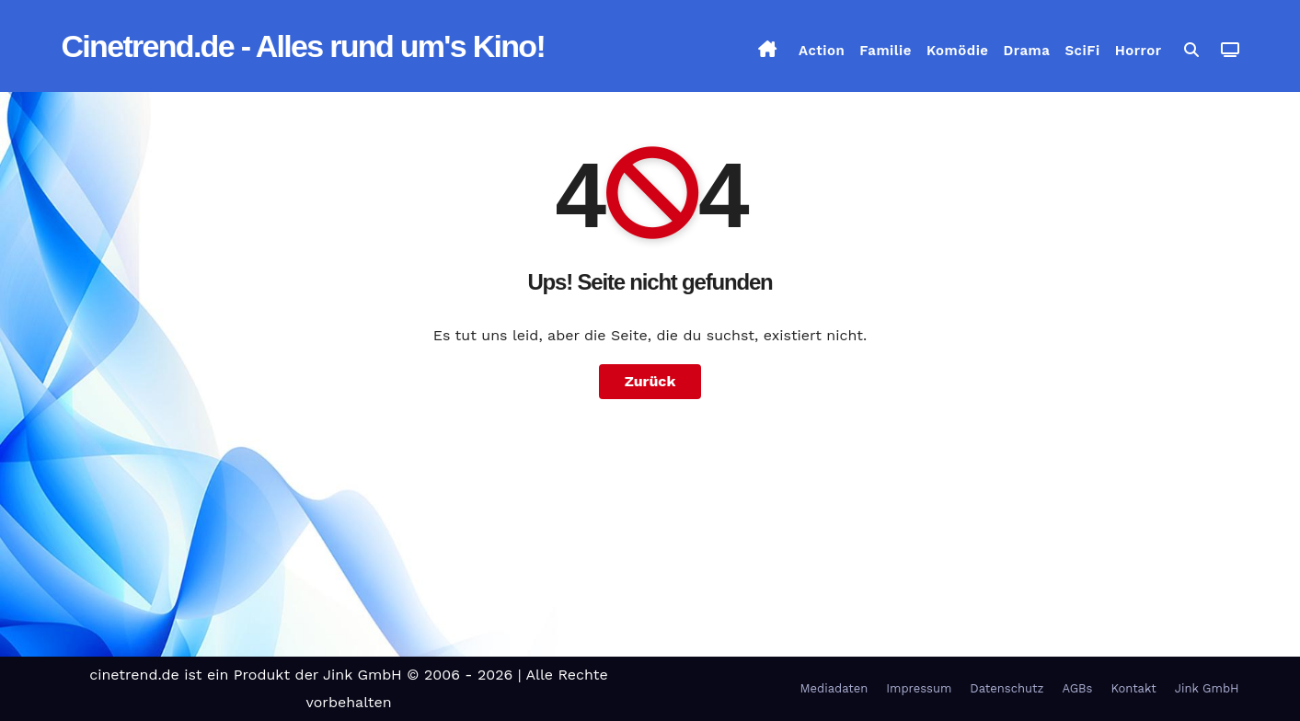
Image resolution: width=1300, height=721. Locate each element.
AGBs (1077, 688)
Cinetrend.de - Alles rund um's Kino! (304, 46)
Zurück (650, 381)
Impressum (918, 688)
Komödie (957, 50)
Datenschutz (1006, 688)
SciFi (1081, 50)
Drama (1027, 50)
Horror (1138, 50)
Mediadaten (834, 688)
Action (822, 50)
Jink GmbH (1207, 688)
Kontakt (1133, 688)
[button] (1191, 50)
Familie (885, 50)
